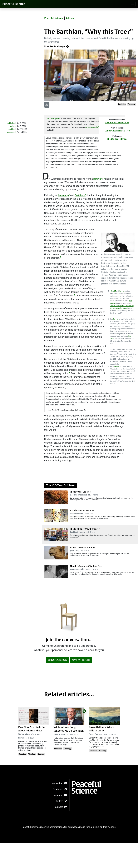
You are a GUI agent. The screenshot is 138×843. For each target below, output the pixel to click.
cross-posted (91, 127)
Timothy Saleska (76, 513)
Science (41, 754)
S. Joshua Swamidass (78, 495)
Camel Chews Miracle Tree (117, 131)
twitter (61, 801)
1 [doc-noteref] (94, 232)
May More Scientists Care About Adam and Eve (32, 729)
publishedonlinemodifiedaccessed (11, 127)
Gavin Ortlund (95, 734)
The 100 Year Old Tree (80, 492)
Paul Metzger (52, 118)
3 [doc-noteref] (60, 257)
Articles (70, 18)
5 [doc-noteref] (69, 373)
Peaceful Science (13, 4)
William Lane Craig (27, 734)
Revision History (81, 659)
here (120, 291)
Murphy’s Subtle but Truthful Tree (86, 566)
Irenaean (62, 195)
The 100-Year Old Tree (117, 139)
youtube (60, 795)
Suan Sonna (59, 734)
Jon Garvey (74, 551)
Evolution (121, 104)
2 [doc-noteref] (61, 247)
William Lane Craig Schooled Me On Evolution (69, 729)
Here (112, 291)
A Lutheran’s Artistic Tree (117, 122)
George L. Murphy (77, 569)
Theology (131, 104)
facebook (60, 789)
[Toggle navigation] (132, 4)
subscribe (59, 783)
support (61, 807)
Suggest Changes (57, 659)
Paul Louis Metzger (55, 46)
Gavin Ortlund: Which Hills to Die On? (101, 729)
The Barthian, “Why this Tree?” (85, 529)
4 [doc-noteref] (74, 295)
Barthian (97, 178)
